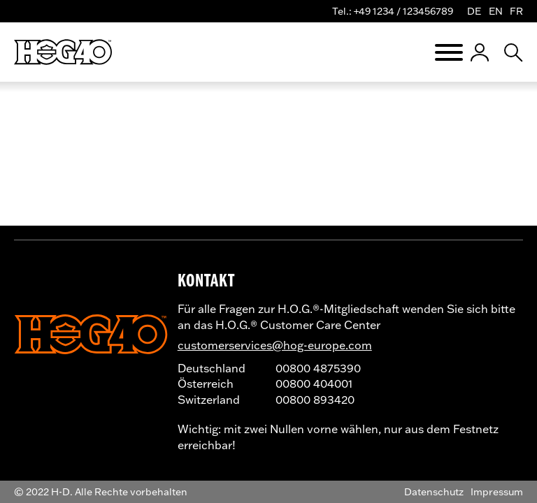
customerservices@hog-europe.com (275, 344)
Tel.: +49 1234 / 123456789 (392, 10)
